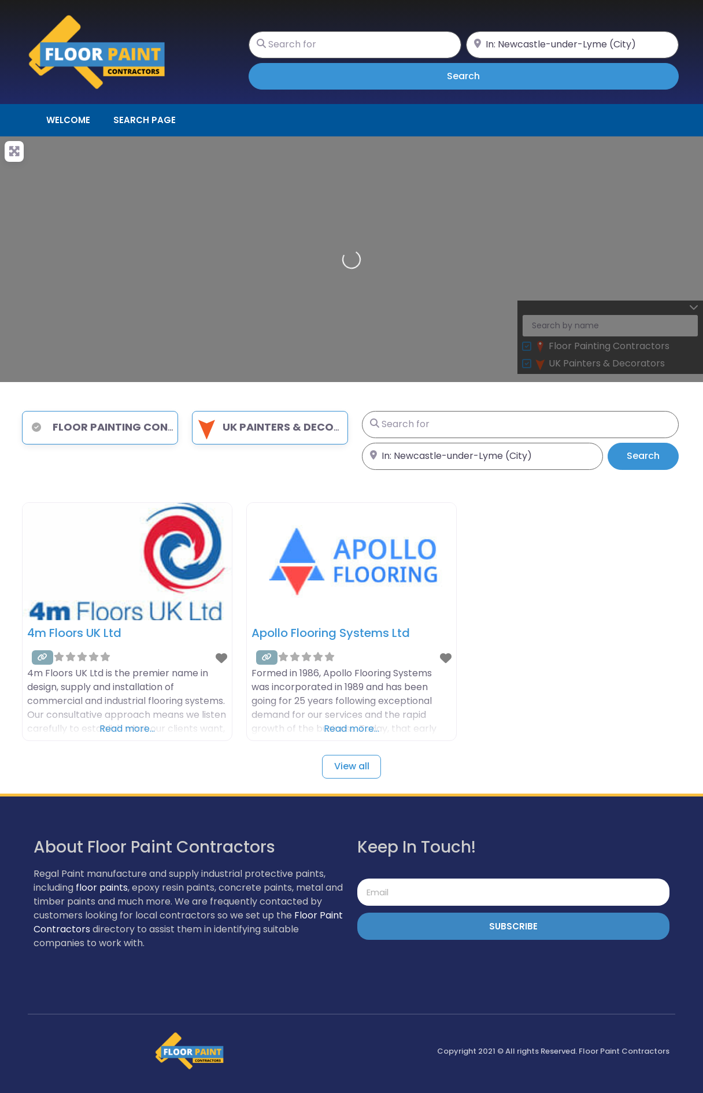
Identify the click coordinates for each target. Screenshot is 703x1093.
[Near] (572, 44)
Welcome (68, 120)
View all (351, 766)
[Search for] (355, 44)
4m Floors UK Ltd (74, 633)
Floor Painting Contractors (125, 427)
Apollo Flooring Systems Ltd (330, 633)
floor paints (102, 887)
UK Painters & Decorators (286, 427)
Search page (144, 120)
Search (479, 76)
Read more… (127, 728)
